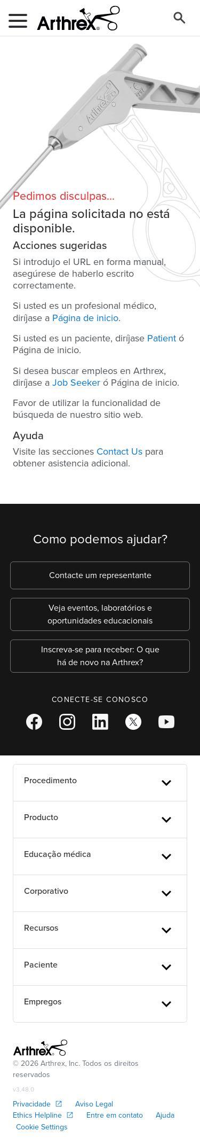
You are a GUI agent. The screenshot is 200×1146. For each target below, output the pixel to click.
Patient (161, 338)
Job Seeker (76, 382)
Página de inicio (85, 318)
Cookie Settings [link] (42, 1127)
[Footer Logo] (40, 1048)
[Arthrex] (74, 18)
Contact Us (119, 451)
